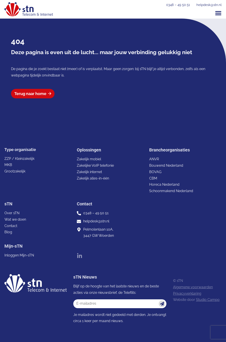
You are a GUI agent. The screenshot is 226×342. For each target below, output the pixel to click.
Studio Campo (208, 300)
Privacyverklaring (187, 293)
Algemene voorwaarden (193, 287)
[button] (218, 13)
